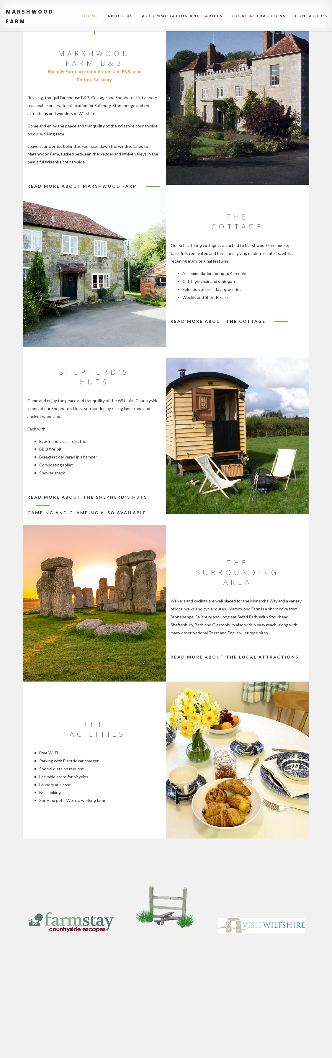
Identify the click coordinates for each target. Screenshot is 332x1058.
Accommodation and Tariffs (182, 16)
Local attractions (259, 16)
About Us (120, 16)
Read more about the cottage (218, 321)
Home (91, 16)
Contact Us (311, 16)
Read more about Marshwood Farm (82, 186)
